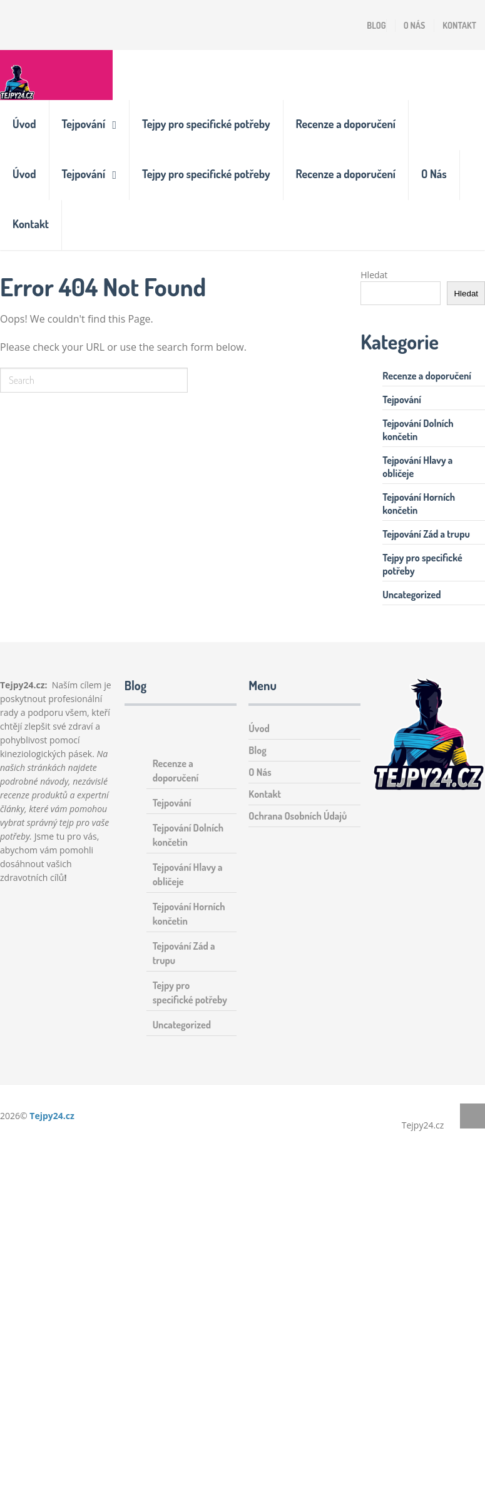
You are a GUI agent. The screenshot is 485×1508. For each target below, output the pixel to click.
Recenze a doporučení (346, 124)
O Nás (415, 25)
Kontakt (459, 25)
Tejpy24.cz (51, 1116)
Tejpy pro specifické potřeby (206, 124)
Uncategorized (411, 594)
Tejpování (83, 124)
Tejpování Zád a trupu (426, 534)
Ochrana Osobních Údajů (297, 816)
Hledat (373, 275)
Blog (376, 25)
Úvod (24, 124)
